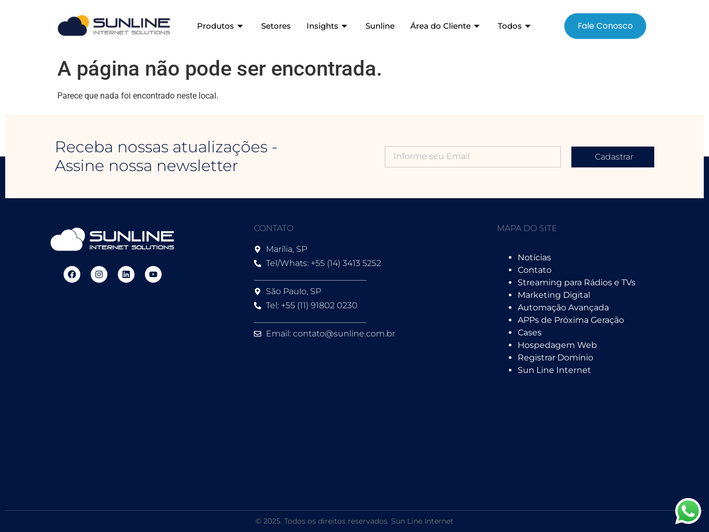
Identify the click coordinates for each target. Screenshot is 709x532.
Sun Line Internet (554, 370)
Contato (535, 270)
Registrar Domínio (555, 357)
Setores (276, 26)
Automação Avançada (563, 307)
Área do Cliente (446, 26)
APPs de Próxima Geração (571, 320)
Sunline (380, 26)
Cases (530, 332)
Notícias (534, 257)
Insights (328, 26)
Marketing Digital (554, 295)
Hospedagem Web (557, 345)
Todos (515, 26)
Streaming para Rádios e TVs (576, 282)
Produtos (221, 26)
